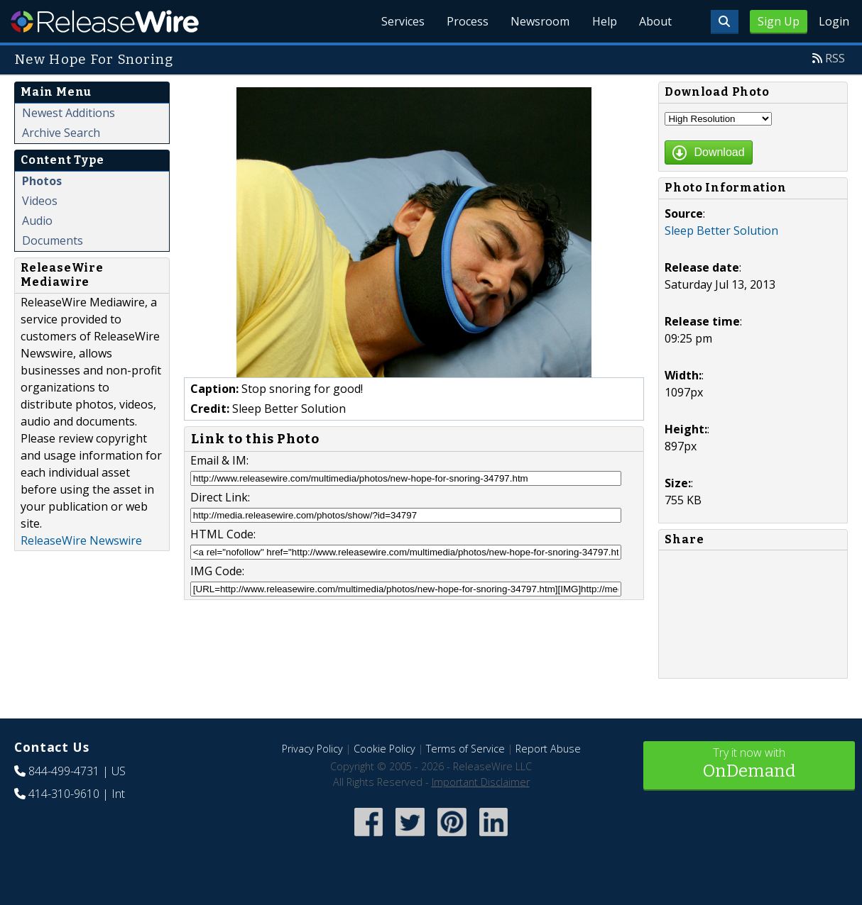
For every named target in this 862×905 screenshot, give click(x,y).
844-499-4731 (63, 771)
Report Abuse (548, 748)
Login (834, 21)
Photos (42, 181)
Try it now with (749, 764)
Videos (40, 201)
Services (400, 21)
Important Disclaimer (481, 782)
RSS (835, 58)
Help (603, 21)
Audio (37, 220)
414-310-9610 (63, 793)
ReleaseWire (104, 21)
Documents (52, 240)
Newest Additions (68, 113)
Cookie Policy (384, 748)
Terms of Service (465, 748)
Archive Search (61, 132)
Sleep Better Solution (721, 230)
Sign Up (779, 21)
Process (465, 21)
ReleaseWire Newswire (81, 540)
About (654, 21)
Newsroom (538, 21)
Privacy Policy (312, 748)
